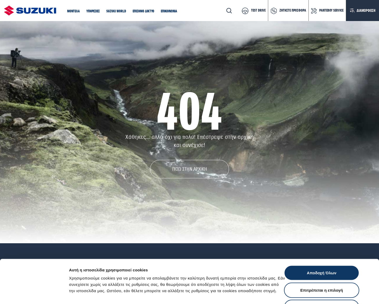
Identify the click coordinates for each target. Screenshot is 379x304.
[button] (73, 12)
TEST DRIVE (258, 10)
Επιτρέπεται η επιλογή (321, 252)
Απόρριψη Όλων (321, 269)
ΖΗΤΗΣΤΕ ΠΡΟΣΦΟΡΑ (293, 10)
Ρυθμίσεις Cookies (307, 293)
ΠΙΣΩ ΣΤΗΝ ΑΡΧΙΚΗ (189, 169)
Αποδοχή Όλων (321, 235)
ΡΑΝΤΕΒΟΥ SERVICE (331, 10)
